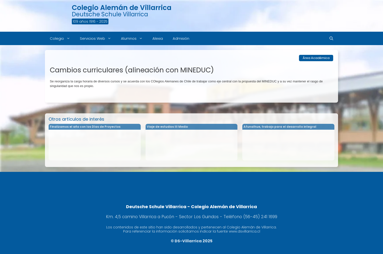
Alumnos (134, 38)
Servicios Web (98, 38)
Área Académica (316, 58)
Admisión (181, 38)
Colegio (62, 38)
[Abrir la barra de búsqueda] (331, 38)
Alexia (157, 38)
